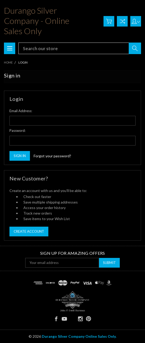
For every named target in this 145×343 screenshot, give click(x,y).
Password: (17, 130)
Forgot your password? (52, 156)
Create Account (29, 231)
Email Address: (20, 111)
